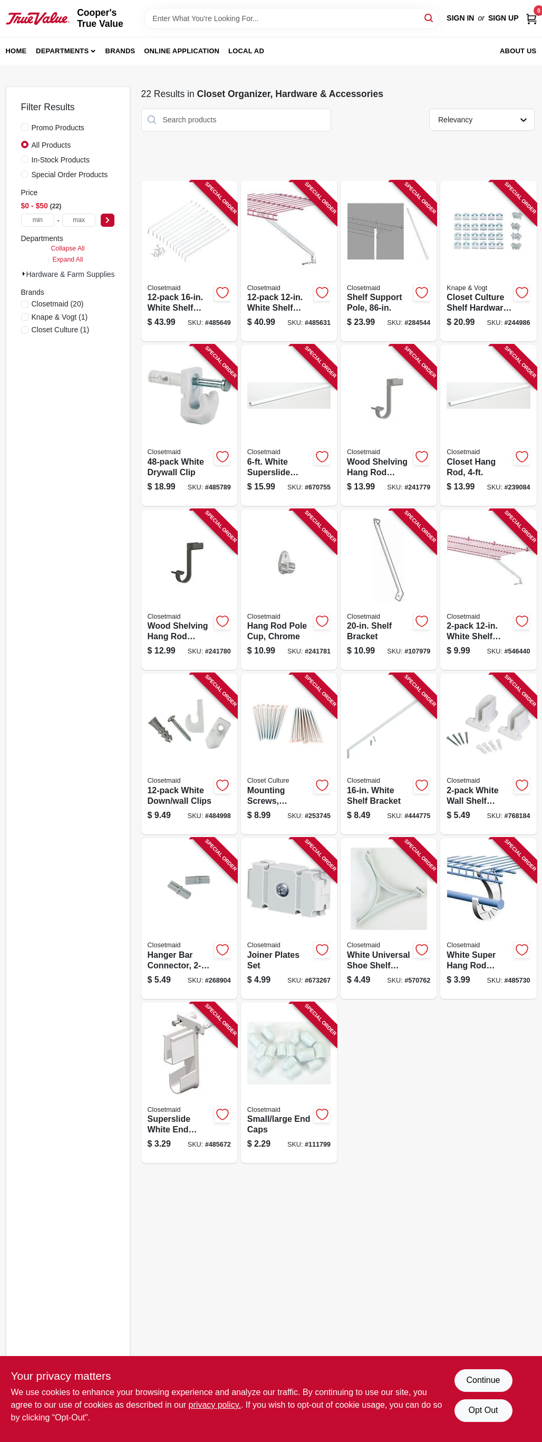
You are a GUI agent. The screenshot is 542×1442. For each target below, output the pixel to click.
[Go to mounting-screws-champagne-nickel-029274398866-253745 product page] (289, 754)
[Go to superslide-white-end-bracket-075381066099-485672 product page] (189, 1083)
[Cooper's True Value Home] (38, 18)
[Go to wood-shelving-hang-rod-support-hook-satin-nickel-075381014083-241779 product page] (389, 425)
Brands (120, 51)
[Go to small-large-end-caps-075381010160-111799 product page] (289, 1083)
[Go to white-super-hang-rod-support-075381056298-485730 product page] (488, 918)
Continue (483, 1380)
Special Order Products (70, 174)
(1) (60, 317)
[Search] (429, 17)
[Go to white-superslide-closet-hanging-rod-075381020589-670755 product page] (289, 425)
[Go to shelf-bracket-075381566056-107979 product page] (389, 589)
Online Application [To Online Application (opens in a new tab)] (181, 51)
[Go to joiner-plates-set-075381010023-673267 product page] (289, 918)
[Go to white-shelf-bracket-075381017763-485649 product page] (189, 261)
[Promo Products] (24, 127)
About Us (518, 51)
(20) (58, 304)
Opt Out (483, 1410)
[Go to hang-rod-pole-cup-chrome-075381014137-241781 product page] (289, 589)
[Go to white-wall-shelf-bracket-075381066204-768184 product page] (488, 754)
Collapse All (67, 248)
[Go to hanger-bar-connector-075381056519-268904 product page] (189, 918)
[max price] (79, 220)
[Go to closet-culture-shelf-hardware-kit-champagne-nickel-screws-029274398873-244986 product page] (488, 261)
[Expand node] (24, 274)
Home (16, 51)
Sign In (460, 18)
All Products (51, 145)
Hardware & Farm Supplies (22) (78, 274)
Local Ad (246, 51)
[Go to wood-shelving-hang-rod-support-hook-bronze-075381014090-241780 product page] (189, 589)
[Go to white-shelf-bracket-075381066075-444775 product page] (389, 754)
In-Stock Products (61, 159)
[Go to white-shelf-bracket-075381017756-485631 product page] (289, 261)
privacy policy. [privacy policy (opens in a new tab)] (215, 1404)
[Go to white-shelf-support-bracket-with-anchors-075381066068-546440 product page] (488, 589)
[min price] (38, 220)
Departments (62, 51)
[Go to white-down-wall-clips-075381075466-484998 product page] (189, 754)
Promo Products (58, 127)
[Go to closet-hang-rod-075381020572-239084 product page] (488, 425)
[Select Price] (107, 220)
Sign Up (503, 18)
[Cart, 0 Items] (531, 18)
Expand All (68, 259)
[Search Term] (291, 18)
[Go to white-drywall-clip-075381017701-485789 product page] (189, 425)
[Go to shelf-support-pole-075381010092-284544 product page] (389, 261)
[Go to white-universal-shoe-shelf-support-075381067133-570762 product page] (389, 918)
